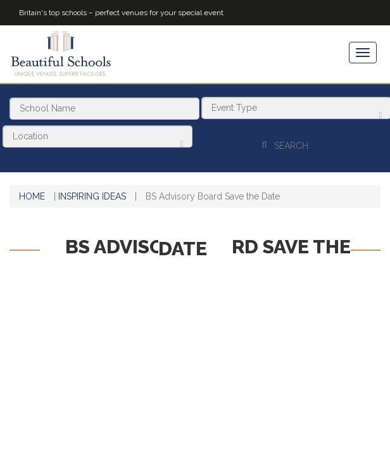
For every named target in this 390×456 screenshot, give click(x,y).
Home (32, 190)
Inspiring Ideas (92, 190)
